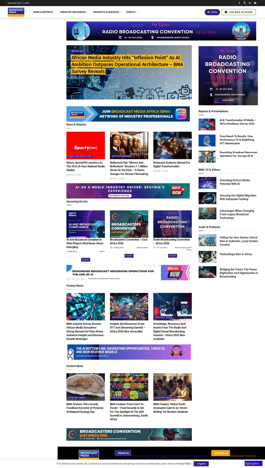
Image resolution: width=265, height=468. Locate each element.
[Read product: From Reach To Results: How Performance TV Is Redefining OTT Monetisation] (207, 141)
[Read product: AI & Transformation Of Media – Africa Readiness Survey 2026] (207, 124)
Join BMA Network (239, 12)
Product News (77, 317)
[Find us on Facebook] (239, 3)
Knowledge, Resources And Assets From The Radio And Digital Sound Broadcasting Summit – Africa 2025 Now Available (169, 331)
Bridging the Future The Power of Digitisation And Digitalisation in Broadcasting (240, 273)
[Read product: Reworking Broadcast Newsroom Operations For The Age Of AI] (207, 157)
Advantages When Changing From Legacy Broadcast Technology (237, 214)
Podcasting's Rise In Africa (236, 254)
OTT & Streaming (121, 156)
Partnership (163, 156)
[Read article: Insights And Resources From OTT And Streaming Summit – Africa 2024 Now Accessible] (129, 306)
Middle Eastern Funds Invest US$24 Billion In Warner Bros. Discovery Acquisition (33, 248)
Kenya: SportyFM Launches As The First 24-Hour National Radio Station (36, 56)
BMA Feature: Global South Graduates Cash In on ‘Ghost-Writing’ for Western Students (170, 408)
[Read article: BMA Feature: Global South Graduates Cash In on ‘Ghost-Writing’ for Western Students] (172, 387)
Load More (29, 284)
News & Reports (43, 12)
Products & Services (106, 12)
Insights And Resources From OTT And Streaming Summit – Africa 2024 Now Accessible (127, 327)
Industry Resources (73, 12)
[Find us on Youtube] (255, 3)
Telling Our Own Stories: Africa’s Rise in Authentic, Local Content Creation (239, 241)
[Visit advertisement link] (28, 134)
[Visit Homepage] (16, 12)
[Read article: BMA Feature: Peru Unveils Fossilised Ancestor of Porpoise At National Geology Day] (85, 387)
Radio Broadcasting (80, 156)
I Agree (201, 463)
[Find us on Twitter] (244, 3)
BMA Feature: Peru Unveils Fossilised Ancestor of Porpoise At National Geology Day (84, 408)
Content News (77, 398)
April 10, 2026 (78, 78)
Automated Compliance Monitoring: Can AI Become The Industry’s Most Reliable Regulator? (36, 211)
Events (130, 12)
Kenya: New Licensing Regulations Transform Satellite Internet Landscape (36, 116)
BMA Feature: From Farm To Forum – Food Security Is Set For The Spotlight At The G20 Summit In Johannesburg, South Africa (129, 412)
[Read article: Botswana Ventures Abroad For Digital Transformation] (172, 145)
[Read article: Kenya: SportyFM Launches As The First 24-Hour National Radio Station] (85, 145)
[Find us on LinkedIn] (250, 3)
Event (85, 259)
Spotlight (79, 51)
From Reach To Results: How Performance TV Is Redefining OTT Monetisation (237, 140)
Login (212, 12)
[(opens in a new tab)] (85, 224)
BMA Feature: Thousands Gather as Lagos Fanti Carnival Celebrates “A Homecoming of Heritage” (36, 169)
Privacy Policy (183, 463)
